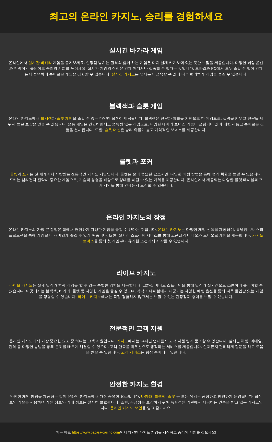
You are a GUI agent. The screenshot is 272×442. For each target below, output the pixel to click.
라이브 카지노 (21, 285)
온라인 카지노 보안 (126, 408)
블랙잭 (46, 118)
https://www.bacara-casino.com (96, 432)
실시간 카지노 (123, 74)
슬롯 (171, 396)
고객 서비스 (131, 352)
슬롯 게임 (65, 118)
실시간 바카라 (40, 63)
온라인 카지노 (169, 229)
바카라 (146, 396)
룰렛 (14, 174)
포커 (26, 174)
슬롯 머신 (112, 130)
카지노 (122, 341)
